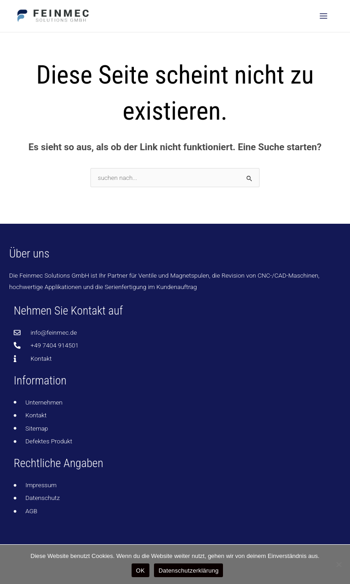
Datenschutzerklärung (188, 570)
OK (140, 570)
